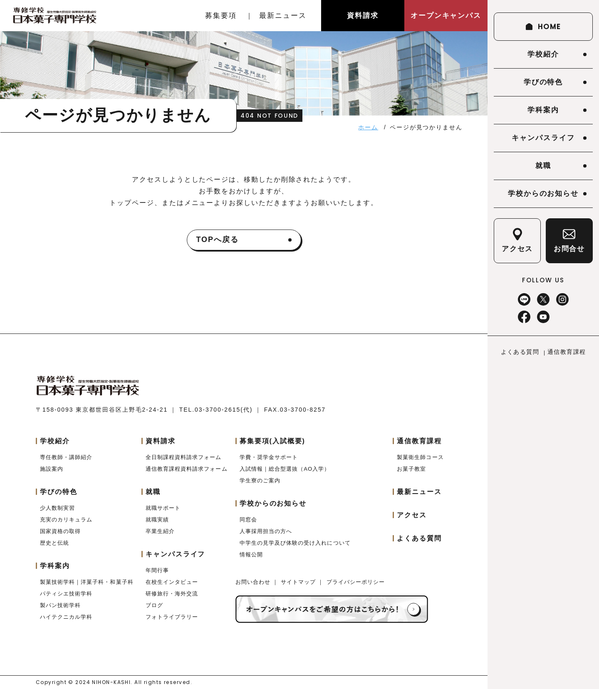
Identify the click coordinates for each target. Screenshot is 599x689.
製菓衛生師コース (420, 457)
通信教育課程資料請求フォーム (187, 469)
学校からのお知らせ (543, 194)
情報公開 (251, 554)
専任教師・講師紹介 (66, 457)
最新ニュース (283, 16)
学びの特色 (543, 82)
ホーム (368, 127)
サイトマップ (299, 582)
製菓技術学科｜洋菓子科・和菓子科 (87, 582)
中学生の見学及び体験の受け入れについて (295, 543)
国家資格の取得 (60, 531)
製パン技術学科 (60, 605)
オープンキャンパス (446, 16)
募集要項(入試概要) (272, 441)
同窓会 (248, 519)
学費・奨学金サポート (269, 457)
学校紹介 (543, 54)
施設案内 (51, 469)
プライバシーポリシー (356, 582)
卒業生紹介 (160, 531)
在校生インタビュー (172, 582)
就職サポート (163, 508)
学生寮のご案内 (260, 480)
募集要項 (221, 16)
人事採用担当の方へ (266, 531)
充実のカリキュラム (66, 519)
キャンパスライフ (543, 138)
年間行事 (157, 570)
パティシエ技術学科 (66, 593)
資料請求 (363, 16)
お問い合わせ (253, 582)
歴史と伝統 (54, 543)
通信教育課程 (566, 351)
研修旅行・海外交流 (172, 593)
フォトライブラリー (172, 617)
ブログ (154, 605)
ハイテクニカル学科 (66, 617)
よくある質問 (520, 351)
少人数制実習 (57, 508)
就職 (543, 166)
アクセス (412, 515)
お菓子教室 (411, 469)
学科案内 (543, 110)
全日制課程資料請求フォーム (184, 457)
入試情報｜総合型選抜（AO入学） (285, 469)
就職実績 (157, 519)
